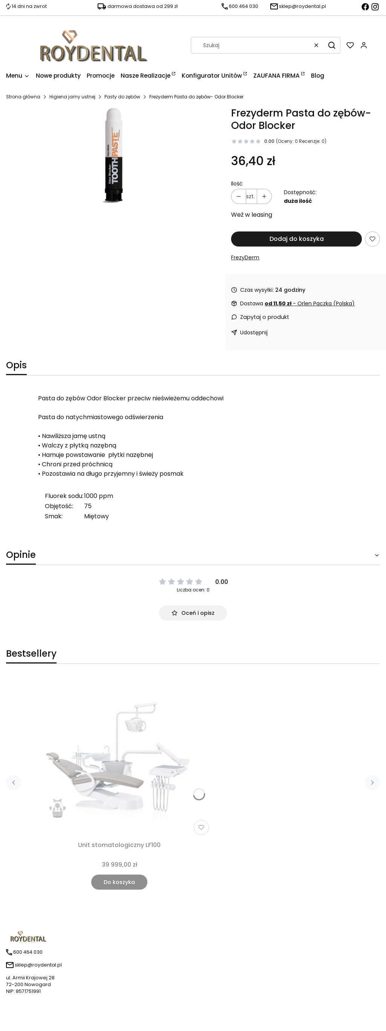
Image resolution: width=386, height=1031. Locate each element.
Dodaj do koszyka (297, 238)
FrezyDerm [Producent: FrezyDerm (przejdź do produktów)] (245, 257)
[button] (332, 45)
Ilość (237, 183)
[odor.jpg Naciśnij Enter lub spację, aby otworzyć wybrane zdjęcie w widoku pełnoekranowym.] (113, 155)
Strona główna (23, 96)
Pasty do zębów (122, 96)
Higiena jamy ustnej (72, 96)
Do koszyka (119, 882)
